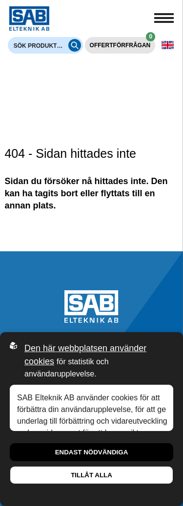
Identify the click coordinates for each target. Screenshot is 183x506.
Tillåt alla (91, 475)
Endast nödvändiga (91, 452)
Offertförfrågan (123, 43)
